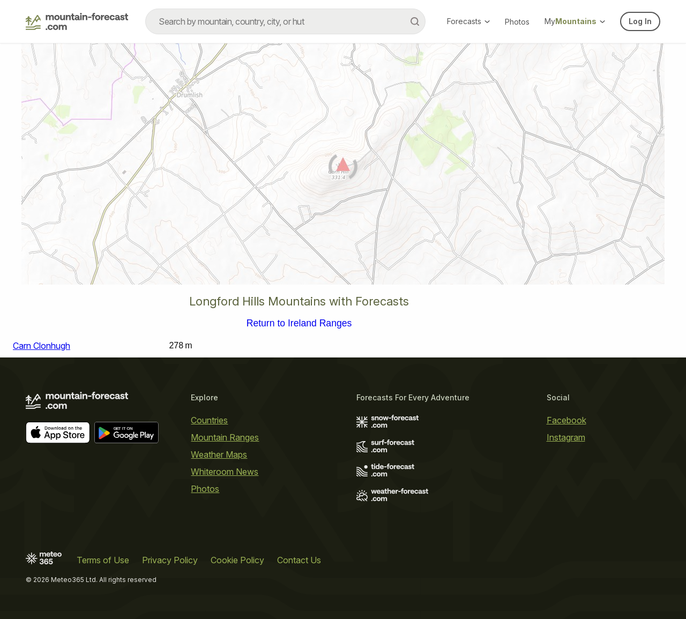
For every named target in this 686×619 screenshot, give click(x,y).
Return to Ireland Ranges (299, 324)
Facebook (566, 420)
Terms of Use (103, 560)
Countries (209, 420)
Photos (517, 21)
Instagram (566, 437)
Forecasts (468, 21)
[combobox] (285, 21)
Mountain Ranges (225, 437)
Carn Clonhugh (41, 345)
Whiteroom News (224, 471)
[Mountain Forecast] (77, 21)
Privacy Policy (170, 560)
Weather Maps (219, 454)
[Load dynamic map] (343, 168)
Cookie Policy (237, 560)
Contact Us (299, 560)
